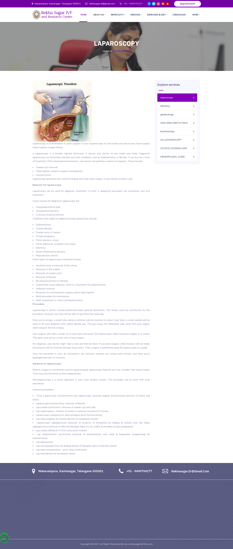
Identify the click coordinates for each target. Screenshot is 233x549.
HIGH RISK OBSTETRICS (174, 123)
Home (83, 14)
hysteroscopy (167, 131)
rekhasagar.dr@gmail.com (102, 3)
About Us (99, 15)
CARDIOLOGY (179, 14)
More (196, 15)
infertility (165, 106)
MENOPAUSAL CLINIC (172, 156)
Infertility (118, 15)
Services (136, 15)
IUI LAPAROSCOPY (170, 140)
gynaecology (167, 114)
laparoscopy (166, 97)
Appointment (187, 4)
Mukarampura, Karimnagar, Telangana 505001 (56, 3)
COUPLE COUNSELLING (173, 148)
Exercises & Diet (157, 15)
